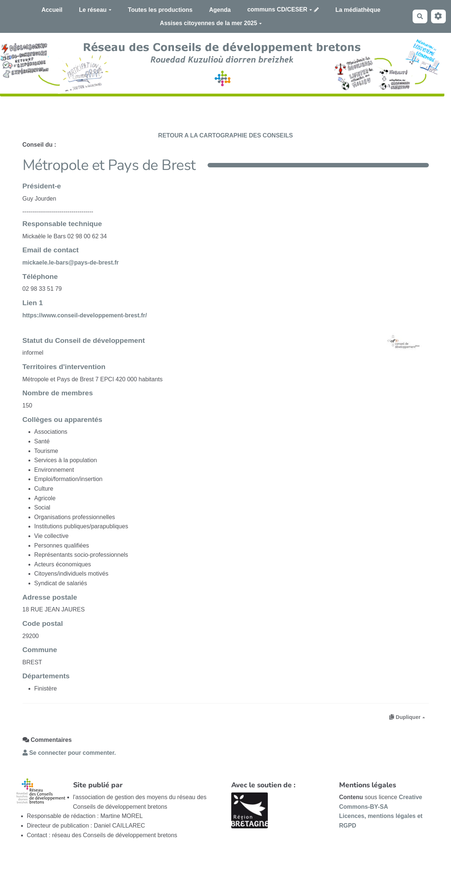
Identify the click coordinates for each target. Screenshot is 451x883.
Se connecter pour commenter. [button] (69, 753)
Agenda (220, 10)
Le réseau (95, 10)
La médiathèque (357, 10)
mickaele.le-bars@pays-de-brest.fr (71, 262)
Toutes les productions (160, 10)
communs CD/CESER (279, 9)
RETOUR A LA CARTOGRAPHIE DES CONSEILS (225, 135)
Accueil (51, 10)
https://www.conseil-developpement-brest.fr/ (85, 315)
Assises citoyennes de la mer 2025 (211, 23)
